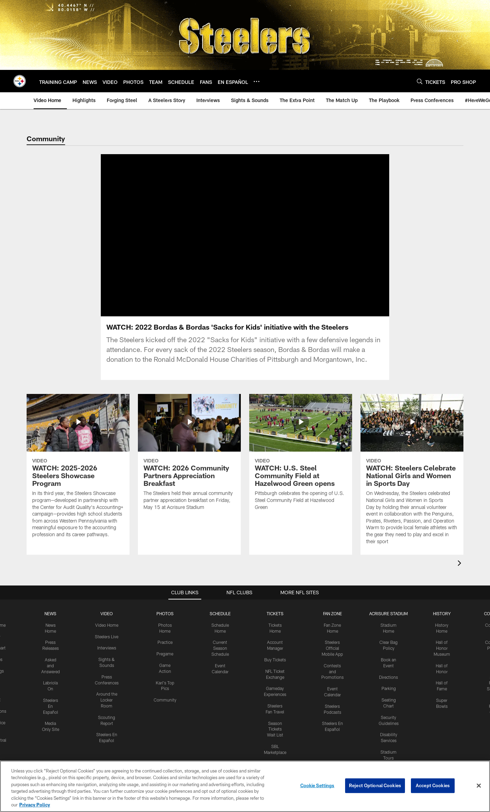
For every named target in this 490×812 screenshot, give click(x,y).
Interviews (106, 656)
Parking (389, 696)
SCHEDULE (220, 621)
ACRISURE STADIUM (388, 621)
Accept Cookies (433, 785)
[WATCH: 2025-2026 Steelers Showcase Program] (78, 478)
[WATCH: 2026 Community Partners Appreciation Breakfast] (189, 464)
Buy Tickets (275, 668)
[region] (245, 786)
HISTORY (442, 621)
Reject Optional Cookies (375, 785)
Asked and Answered (50, 674)
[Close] (478, 785)
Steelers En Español (50, 714)
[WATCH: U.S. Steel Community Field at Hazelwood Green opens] (300, 464)
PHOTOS (165, 621)
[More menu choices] (256, 81)
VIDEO (106, 621)
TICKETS (275, 621)
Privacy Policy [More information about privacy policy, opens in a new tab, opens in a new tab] (34, 804)
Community (165, 708)
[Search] (419, 81)
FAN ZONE (332, 621)
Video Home (106, 633)
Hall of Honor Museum (442, 656)
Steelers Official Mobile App (332, 656)
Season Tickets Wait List (275, 737)
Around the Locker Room (106, 708)
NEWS (50, 621)
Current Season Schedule (220, 656)
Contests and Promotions (332, 679)
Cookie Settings (317, 785)
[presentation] (460, 572)
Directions (388, 685)
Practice (165, 650)
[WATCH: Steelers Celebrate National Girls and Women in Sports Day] (411, 482)
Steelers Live (106, 644)
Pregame (164, 662)
